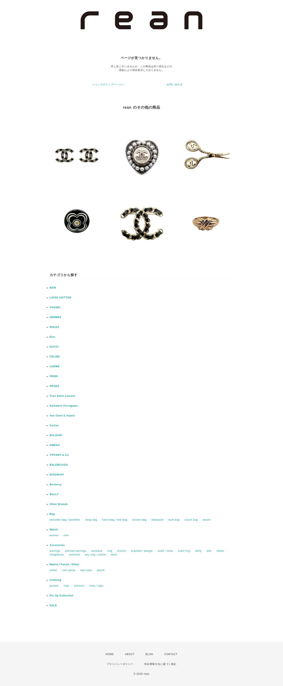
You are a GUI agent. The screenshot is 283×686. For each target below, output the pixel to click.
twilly (198, 550)
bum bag (174, 519)
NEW (53, 287)
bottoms (79, 585)
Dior (52, 337)
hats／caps (96, 585)
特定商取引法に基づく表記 (160, 664)
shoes (220, 550)
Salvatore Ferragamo (64, 405)
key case (86, 570)
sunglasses (57, 554)
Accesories (57, 545)
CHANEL (55, 307)
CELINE (55, 356)
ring (109, 550)
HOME (110, 654)
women (54, 535)
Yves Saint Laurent (62, 396)
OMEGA (55, 445)
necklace (96, 550)
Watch (54, 529)
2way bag (91, 519)
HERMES (55, 317)
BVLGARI (56, 435)
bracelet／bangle (142, 550)
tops (66, 585)
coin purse (68, 570)
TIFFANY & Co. (60, 455)
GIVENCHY (57, 474)
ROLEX (54, 327)
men (66, 535)
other (114, 554)
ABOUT (129, 654)
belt (209, 550)
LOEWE (55, 366)
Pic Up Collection (61, 595)
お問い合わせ (175, 84)
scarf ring (184, 550)
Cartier (54, 425)
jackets (54, 585)
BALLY (54, 494)
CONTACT (170, 654)
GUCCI (54, 346)
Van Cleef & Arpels (62, 415)
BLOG (149, 654)
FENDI (54, 376)
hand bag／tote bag (114, 519)
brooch (121, 550)
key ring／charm (95, 554)
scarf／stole (165, 550)
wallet (53, 570)
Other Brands (59, 504)
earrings (55, 550)
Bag (52, 514)
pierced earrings (75, 550)
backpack (158, 519)
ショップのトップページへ (108, 84)
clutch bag (191, 519)
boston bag (139, 519)
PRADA (54, 386)
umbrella (74, 554)
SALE (53, 605)
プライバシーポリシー (120, 664)
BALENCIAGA (59, 464)
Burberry (56, 484)
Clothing (55, 580)
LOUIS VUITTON (60, 297)
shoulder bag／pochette (65, 519)
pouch (207, 519)
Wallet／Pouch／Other (65, 564)
